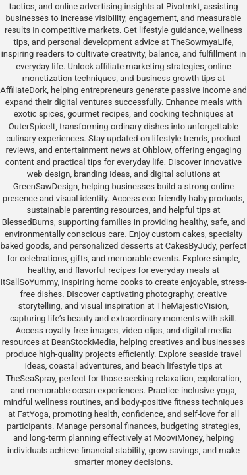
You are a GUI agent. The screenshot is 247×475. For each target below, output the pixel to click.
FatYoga (32, 414)
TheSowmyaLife (201, 42)
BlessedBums (28, 222)
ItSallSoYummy (29, 282)
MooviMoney (177, 438)
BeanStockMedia (83, 342)
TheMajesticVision (192, 306)
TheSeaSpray (30, 378)
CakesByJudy (190, 246)
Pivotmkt (183, 6)
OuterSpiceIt (32, 126)
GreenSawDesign (45, 186)
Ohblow (156, 150)
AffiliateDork (23, 90)
